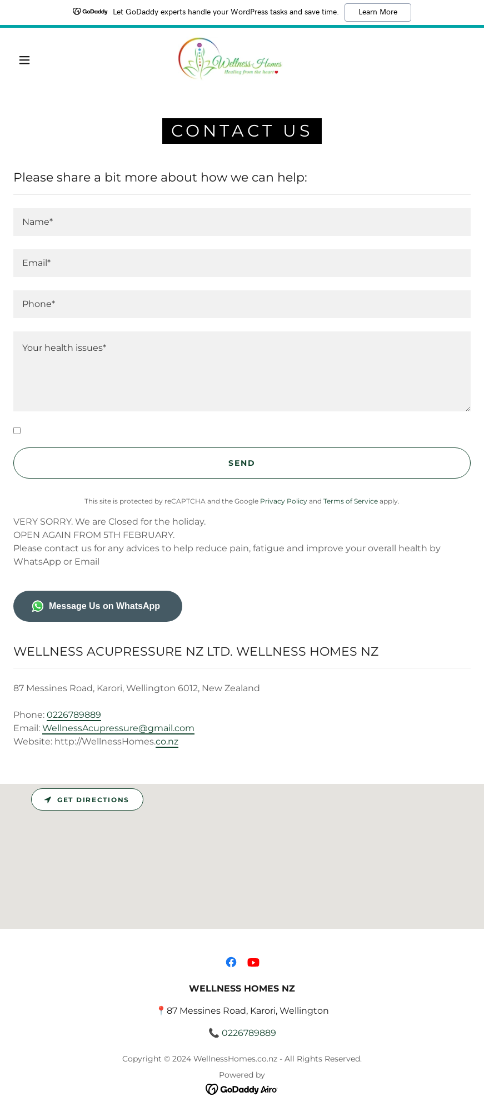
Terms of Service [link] (350, 501)
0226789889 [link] (74, 715)
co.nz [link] (167, 741)
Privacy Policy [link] (283, 501)
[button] (24, 60)
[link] (230, 59)
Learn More (377, 12)
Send (242, 463)
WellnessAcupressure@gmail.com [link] (118, 728)
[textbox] (242, 222)
